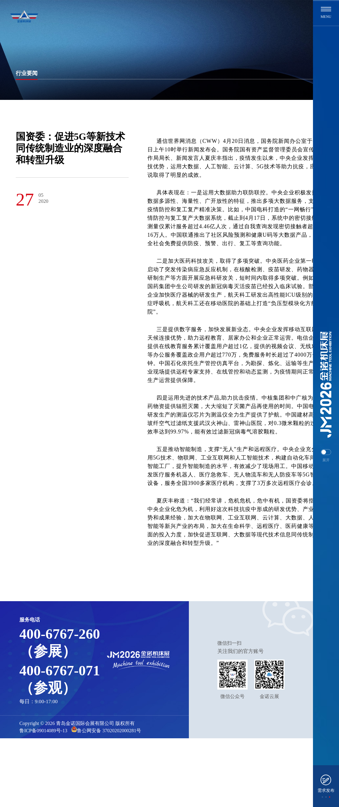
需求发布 (326, 790)
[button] (322, 797)
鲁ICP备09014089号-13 (43, 730)
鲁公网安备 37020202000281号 (106, 729)
